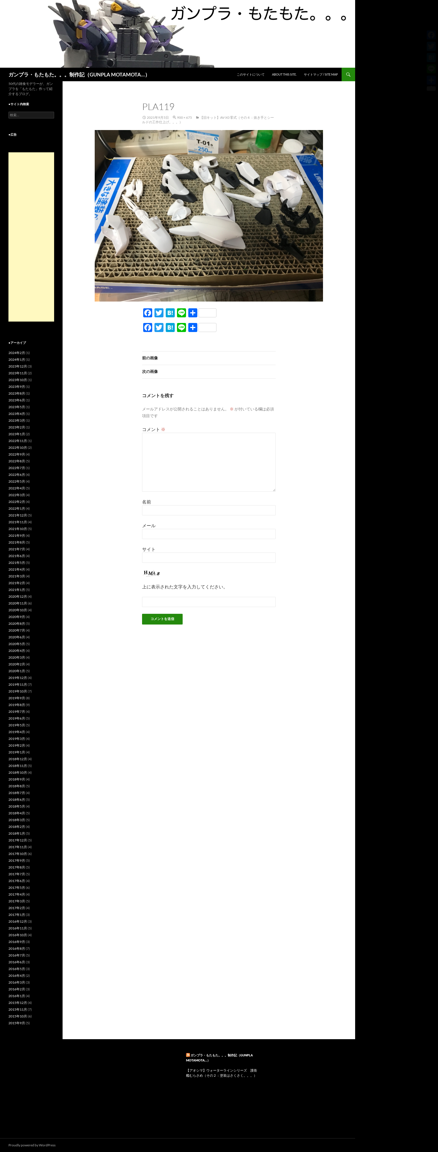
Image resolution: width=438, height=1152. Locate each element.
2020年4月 (16, 650)
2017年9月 (16, 860)
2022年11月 (17, 441)
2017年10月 (17, 854)
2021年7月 (16, 549)
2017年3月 (16, 901)
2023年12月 (17, 366)
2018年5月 (16, 806)
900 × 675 (184, 117)
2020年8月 (16, 623)
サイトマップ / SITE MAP (321, 74)
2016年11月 (17, 928)
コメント (153, 429)
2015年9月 (16, 1023)
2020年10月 (17, 610)
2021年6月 (16, 556)
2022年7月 (16, 468)
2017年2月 (16, 908)
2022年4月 (16, 488)
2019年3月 (16, 739)
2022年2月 (16, 502)
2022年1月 (16, 508)
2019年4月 (16, 732)
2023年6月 (16, 400)
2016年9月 (16, 942)
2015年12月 (17, 1003)
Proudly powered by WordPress (32, 1145)
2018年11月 (17, 766)
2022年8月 (16, 461)
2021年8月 (16, 542)
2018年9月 (16, 779)
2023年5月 (16, 407)
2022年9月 (16, 454)
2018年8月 (16, 786)
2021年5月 (16, 562)
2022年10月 (17, 447)
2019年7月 (16, 711)
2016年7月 (16, 955)
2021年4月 (16, 569)
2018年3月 (16, 820)
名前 (146, 501)
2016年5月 (16, 969)
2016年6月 (16, 962)
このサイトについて (251, 74)
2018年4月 (16, 813)
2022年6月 (16, 474)
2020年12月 (17, 596)
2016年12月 (17, 921)
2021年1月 (16, 590)
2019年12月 (17, 678)
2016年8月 (16, 948)
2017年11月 (17, 847)
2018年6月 (16, 799)
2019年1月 (16, 752)
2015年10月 (17, 1016)
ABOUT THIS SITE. (284, 74)
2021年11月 (17, 522)
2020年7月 (16, 630)
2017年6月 (16, 881)
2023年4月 (16, 414)
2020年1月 (16, 671)
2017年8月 (16, 867)
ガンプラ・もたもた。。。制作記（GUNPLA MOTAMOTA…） (79, 74)
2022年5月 (16, 481)
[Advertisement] (31, 237)
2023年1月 (16, 434)
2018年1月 (16, 833)
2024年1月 (16, 359)
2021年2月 (16, 583)
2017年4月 (16, 894)
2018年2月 (16, 827)
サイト (149, 549)
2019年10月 (17, 691)
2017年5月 (16, 887)
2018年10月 (17, 772)
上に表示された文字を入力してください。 (185, 586)
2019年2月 (16, 745)
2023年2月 (16, 427)
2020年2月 (16, 664)
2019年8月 (16, 705)
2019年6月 (16, 718)
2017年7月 (16, 874)
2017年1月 (16, 915)
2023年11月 (17, 373)
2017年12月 (17, 840)
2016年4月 (16, 975)
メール (149, 525)
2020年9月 (16, 617)
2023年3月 (16, 420)
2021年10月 (17, 529)
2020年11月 (17, 603)
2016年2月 (16, 989)
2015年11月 (17, 1009)
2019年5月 (16, 725)
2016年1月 (16, 996)
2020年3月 (16, 657)
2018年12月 (17, 759)
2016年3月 (16, 982)
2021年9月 (16, 535)
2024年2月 (16, 353)
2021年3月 (16, 576)
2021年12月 (17, 515)
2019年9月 (16, 698)
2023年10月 (17, 380)
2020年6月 (16, 637)
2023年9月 (16, 386)
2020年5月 (16, 644)
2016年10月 (17, 935)
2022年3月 (16, 495)
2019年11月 (17, 684)
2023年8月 (16, 393)
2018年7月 (16, 793)
